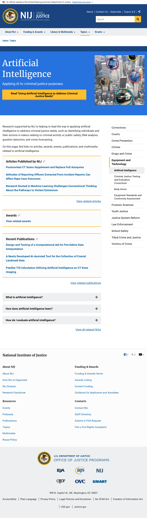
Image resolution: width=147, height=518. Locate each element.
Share (140, 12)
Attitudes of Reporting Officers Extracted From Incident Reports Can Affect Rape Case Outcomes (48, 176)
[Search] (115, 19)
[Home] (35, 16)
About (90, 11)
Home (5, 40)
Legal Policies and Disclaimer (75, 499)
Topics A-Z (129, 11)
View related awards (18, 221)
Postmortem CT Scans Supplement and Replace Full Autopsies (45, 167)
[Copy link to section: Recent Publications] (36, 238)
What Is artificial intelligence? (24, 297)
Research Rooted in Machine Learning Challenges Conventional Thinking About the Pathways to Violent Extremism (51, 188)
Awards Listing (83, 379)
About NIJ (8, 373)
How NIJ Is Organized (15, 379)
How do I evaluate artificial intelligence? (30, 320)
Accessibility (9, 499)
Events (6, 407)
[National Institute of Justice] (100, 469)
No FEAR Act (102, 499)
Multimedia (9, 433)
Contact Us (102, 11)
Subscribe (115, 11)
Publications (10, 420)
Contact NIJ (81, 407)
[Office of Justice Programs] (10, 16)
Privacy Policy (48, 499)
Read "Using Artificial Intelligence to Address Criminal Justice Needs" (44, 95)
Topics (13, 40)
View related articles (88, 201)
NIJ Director (9, 386)
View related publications (85, 283)
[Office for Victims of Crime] (80, 481)
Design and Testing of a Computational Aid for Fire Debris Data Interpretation (45, 247)
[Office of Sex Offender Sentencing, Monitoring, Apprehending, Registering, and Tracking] (100, 480)
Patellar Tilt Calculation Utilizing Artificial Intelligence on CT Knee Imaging (47, 270)
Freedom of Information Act (128, 499)
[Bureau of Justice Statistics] (80, 472)
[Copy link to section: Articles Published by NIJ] (43, 161)
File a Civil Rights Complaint (90, 427)
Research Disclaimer (14, 392)
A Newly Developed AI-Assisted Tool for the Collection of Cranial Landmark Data (46, 258)
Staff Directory (83, 414)
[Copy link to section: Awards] (18, 215)
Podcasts (8, 414)
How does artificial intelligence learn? (29, 308)
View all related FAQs (88, 329)
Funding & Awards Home (89, 373)
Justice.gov (80, 506)
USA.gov (65, 506)
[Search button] (138, 19)
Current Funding (84, 386)
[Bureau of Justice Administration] (61, 469)
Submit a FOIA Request (88, 420)
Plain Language (28, 499)
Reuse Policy (10, 439)
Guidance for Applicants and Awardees (97, 392)
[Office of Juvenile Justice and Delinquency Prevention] (61, 482)
